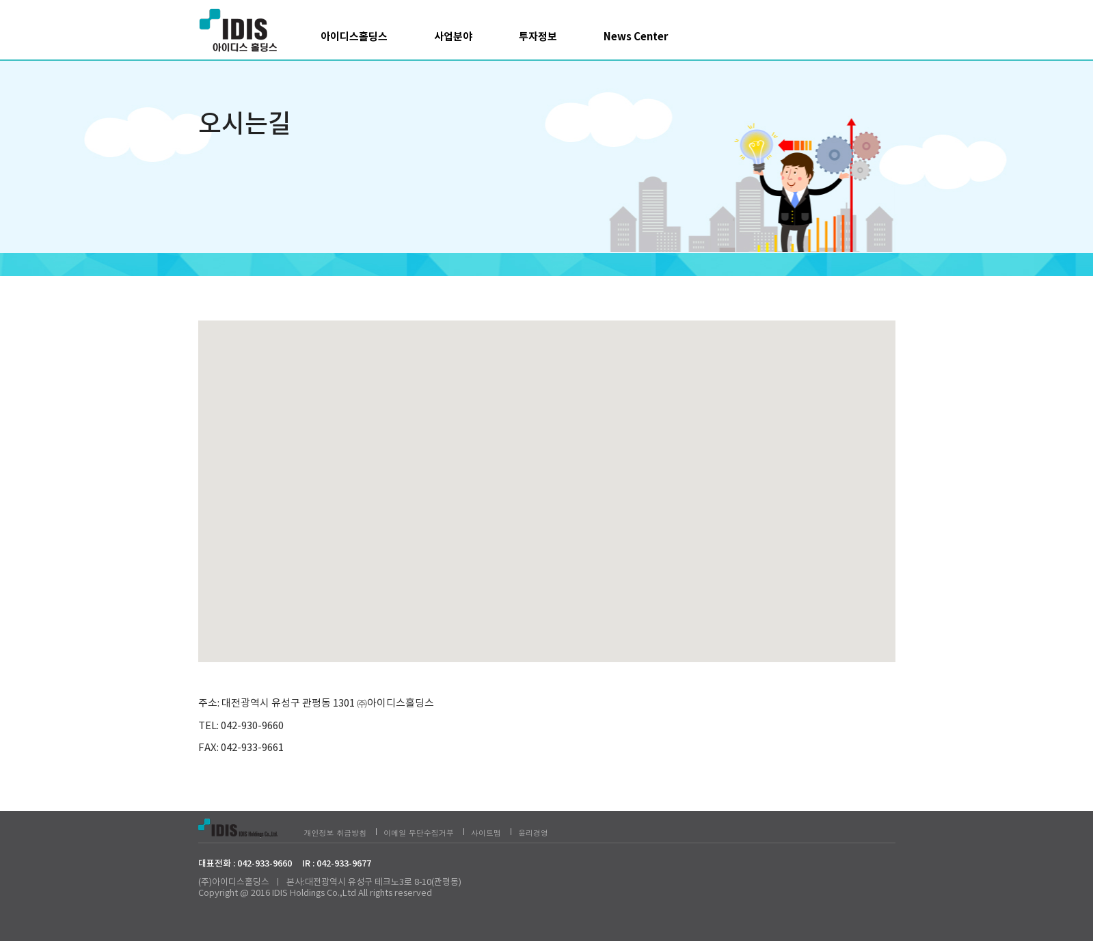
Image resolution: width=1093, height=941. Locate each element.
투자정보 (538, 37)
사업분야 (453, 37)
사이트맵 (486, 833)
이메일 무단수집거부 (418, 833)
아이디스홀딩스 (354, 37)
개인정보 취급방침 (335, 833)
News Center (636, 37)
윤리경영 (533, 833)
